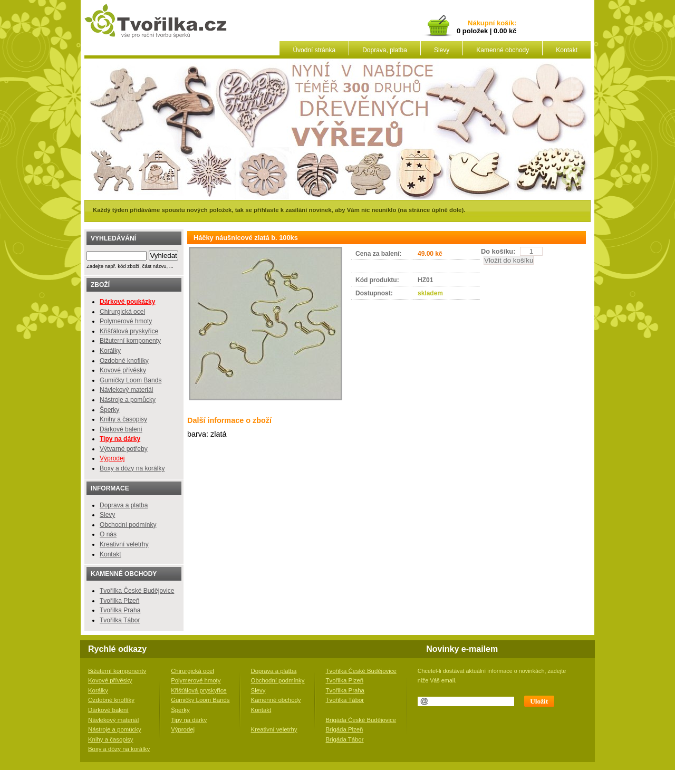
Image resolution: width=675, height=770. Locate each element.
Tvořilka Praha (120, 610)
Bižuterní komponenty (130, 340)
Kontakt (566, 50)
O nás (108, 534)
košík (504, 23)
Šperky (109, 409)
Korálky (110, 350)
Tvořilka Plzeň (119, 600)
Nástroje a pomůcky (128, 399)
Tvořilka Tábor (120, 620)
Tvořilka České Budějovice (137, 590)
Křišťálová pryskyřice (129, 331)
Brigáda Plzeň (344, 729)
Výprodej (112, 458)
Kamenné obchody (502, 50)
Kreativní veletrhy (124, 544)
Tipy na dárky (189, 720)
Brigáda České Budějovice (361, 720)
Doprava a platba (124, 505)
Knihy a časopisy (123, 419)
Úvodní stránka (314, 50)
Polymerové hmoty (126, 321)
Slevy (441, 50)
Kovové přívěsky (123, 370)
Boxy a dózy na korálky (132, 468)
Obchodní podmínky (128, 524)
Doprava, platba (384, 50)
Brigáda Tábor (345, 739)
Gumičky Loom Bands (130, 380)
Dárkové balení (121, 429)
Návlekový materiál (126, 389)
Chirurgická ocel (122, 311)
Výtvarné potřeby (124, 449)
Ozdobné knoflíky (124, 360)
